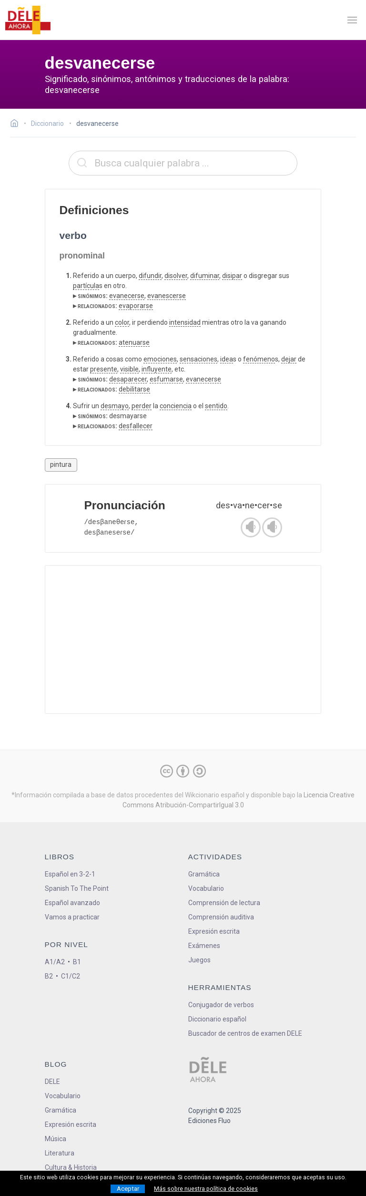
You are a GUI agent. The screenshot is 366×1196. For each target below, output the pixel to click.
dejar (288, 359)
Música (55, 1139)
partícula (86, 285)
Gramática (204, 874)
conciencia (176, 406)
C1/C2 (70, 976)
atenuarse (134, 342)
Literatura (59, 1153)
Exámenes (204, 945)
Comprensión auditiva (221, 917)
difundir (150, 275)
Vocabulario (206, 888)
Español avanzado (72, 903)
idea (226, 359)
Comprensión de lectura (224, 903)
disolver (175, 275)
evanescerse (166, 295)
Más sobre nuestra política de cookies (206, 1189)
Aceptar (128, 1188)
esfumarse (166, 379)
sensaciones (198, 359)
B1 (77, 962)
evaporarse (136, 305)
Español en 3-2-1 (70, 874)
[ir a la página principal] (27, 20)
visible (129, 369)
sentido (216, 406)
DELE (52, 1081)
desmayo (115, 406)
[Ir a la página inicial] (17, 124)
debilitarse (134, 389)
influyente (157, 369)
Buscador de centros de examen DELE (245, 1033)
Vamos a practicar (72, 917)
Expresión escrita (214, 931)
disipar (232, 275)
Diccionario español (217, 1019)
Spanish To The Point (77, 888)
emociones (160, 359)
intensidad (185, 322)
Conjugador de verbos (221, 1005)
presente (103, 369)
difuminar (204, 275)
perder (142, 406)
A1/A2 (55, 962)
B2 (49, 976)
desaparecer (128, 379)
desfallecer (135, 426)
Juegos (199, 960)
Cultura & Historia (71, 1167)
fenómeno (259, 359)
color (122, 322)
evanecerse (126, 295)
